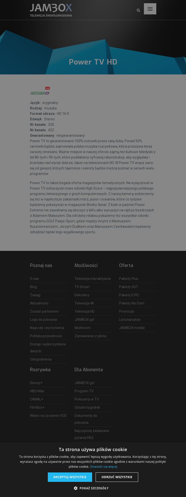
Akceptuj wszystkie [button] (69, 477)
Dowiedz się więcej (103, 466)
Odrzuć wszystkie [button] (117, 477)
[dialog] (93, 248)
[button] (93, 488)
